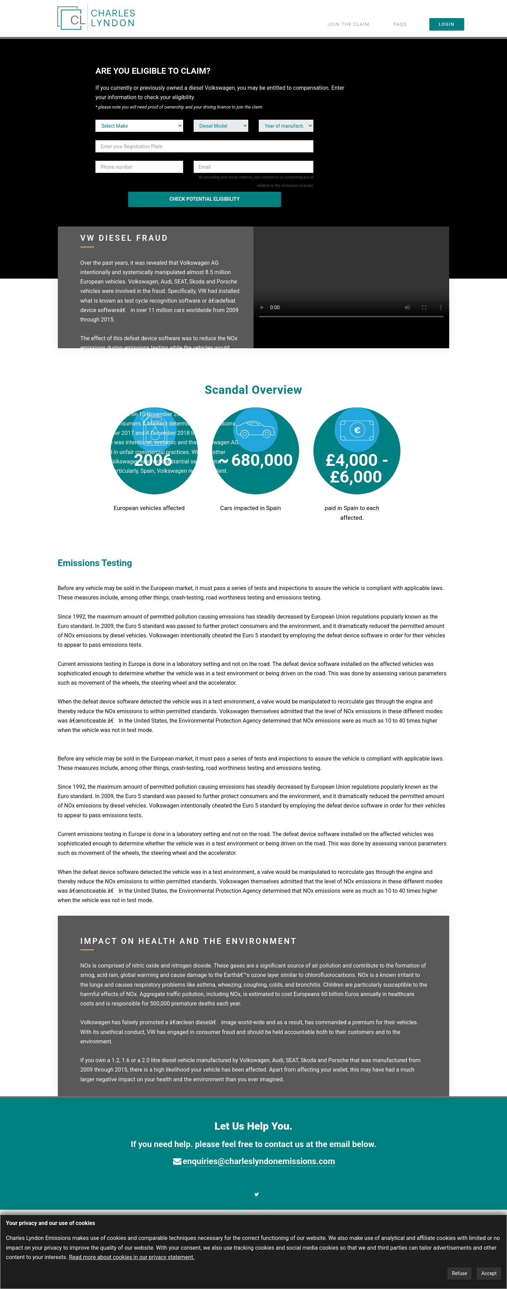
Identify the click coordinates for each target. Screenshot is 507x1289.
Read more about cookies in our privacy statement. (131, 1257)
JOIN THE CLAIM (348, 24)
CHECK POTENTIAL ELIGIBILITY (205, 199)
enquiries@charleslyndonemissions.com (259, 1161)
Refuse (459, 1273)
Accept (489, 1273)
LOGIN (446, 24)
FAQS (400, 24)
